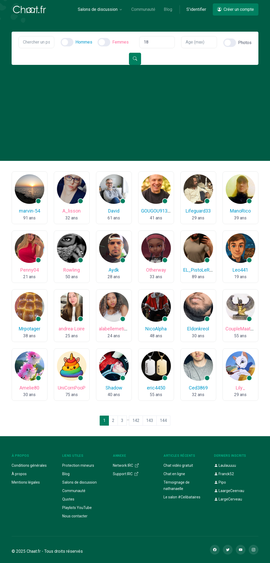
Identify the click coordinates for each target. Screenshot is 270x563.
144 (163, 420)
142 (135, 420)
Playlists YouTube (77, 508)
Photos (245, 42)
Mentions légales (26, 482)
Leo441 (240, 270)
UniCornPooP (71, 388)
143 (149, 420)
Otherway (156, 270)
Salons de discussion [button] (98, 9)
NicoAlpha (156, 328)
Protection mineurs (78, 465)
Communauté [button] (143, 9)
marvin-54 (29, 211)
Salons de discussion (79, 482)
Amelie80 (29, 388)
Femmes (120, 42)
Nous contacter (75, 516)
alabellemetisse (115, 328)
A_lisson (71, 211)
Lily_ (240, 388)
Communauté (73, 491)
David (113, 211)
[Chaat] (29, 9)
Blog (66, 474)
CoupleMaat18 (240, 328)
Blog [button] (168, 9)
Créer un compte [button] (235, 9)
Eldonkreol (198, 328)
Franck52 (224, 474)
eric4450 (156, 388)
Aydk (114, 270)
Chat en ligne (174, 474)
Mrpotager (29, 328)
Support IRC (125, 474)
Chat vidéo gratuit (178, 465)
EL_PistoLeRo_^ (200, 270)
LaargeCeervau (229, 491)
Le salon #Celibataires (181, 497)
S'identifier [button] (196, 9)
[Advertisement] (135, 104)
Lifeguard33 (198, 211)
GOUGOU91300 (157, 211)
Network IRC (126, 465)
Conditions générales (29, 465)
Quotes (68, 499)
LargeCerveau (228, 499)
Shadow (113, 388)
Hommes (83, 42)
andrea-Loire (72, 328)
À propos (19, 474)
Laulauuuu (225, 465)
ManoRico (240, 211)
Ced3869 (198, 388)
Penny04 (29, 270)
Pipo (220, 482)
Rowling (71, 270)
